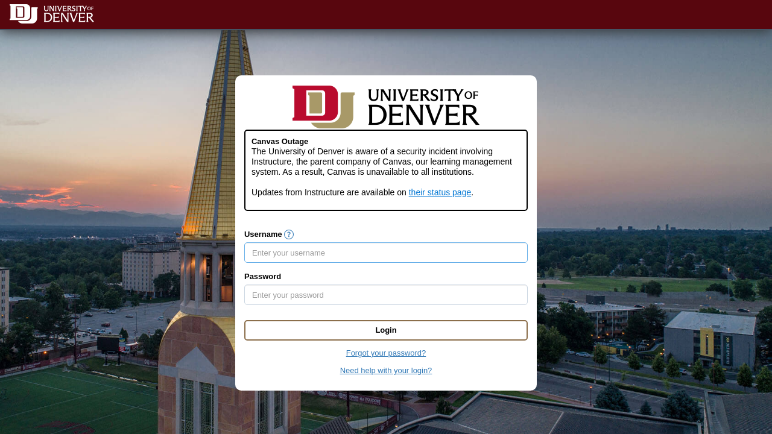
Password (262, 276)
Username (263, 234)
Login (385, 330)
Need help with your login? (386, 370)
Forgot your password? (386, 352)
